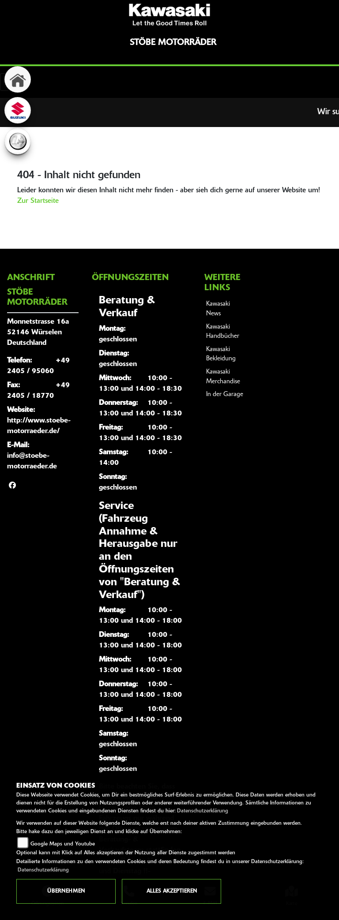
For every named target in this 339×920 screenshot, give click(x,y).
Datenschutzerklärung (202, 811)
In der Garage (224, 394)
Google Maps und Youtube (62, 844)
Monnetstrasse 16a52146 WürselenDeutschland (38, 332)
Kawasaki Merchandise (223, 377)
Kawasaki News (218, 309)
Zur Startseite (38, 201)
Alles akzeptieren (172, 891)
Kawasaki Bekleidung (221, 354)
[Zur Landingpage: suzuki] (17, 110)
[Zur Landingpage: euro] (17, 141)
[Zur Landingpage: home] (17, 79)
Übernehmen (66, 891)
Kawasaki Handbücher (222, 332)
